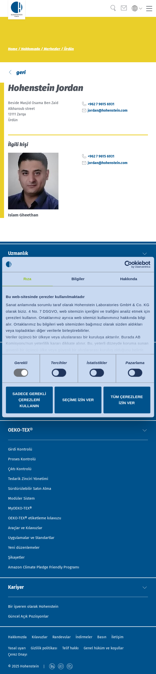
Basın (101, 637)
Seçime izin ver (78, 400)
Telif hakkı (70, 648)
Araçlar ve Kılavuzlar (26, 524)
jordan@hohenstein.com (108, 112)
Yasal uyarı (17, 648)
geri (20, 73)
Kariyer (16, 586)
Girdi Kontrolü (21, 442)
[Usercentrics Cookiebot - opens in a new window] (128, 264)
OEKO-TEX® (21, 423)
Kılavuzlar (39, 637)
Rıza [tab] (27, 279)
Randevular (61, 637)
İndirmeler (84, 637)
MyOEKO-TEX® (21, 504)
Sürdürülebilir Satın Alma (31, 483)
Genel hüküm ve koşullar (103, 648)
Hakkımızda (17, 637)
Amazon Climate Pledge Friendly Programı (46, 565)
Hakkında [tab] (128, 279)
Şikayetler (17, 555)
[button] (144, 240)
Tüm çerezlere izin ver (127, 400)
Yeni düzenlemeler (25, 545)
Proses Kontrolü (22, 452)
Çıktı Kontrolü (20, 463)
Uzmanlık (18, 240)
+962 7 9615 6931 (101, 105)
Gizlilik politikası (44, 648)
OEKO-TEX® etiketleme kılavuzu (37, 514)
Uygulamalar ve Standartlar (33, 535)
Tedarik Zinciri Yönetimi (30, 473)
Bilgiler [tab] (78, 279)
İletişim (117, 637)
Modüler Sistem (22, 494)
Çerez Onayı (17, 654)
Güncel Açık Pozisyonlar (29, 616)
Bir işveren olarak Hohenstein (35, 605)
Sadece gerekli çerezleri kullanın (29, 400)
